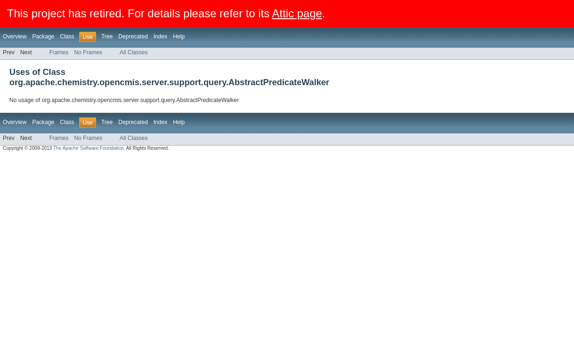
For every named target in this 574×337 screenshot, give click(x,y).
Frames (58, 52)
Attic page (297, 13)
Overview (15, 36)
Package (43, 36)
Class (67, 36)
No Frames (88, 52)
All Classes (133, 52)
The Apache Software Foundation (88, 148)
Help (179, 36)
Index (160, 36)
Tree (107, 36)
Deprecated (133, 36)
